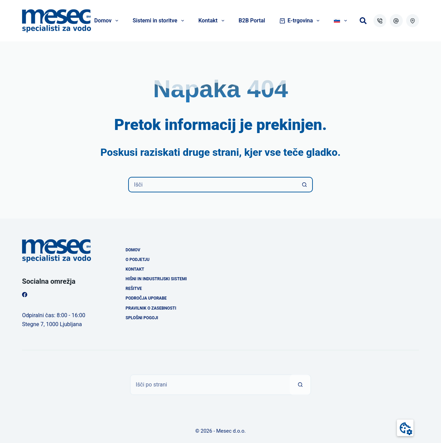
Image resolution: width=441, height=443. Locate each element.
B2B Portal (252, 20)
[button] (405, 428)
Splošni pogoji (142, 317)
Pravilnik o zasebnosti (151, 308)
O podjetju (138, 259)
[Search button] (304, 184)
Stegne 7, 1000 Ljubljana (52, 324)
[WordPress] (412, 20)
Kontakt (212, 21)
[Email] (396, 20)
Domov (107, 21)
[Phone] (380, 20)
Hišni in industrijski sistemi (156, 278)
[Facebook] (24, 294)
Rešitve (134, 288)
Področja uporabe (146, 298)
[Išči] (363, 20)
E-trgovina (301, 21)
